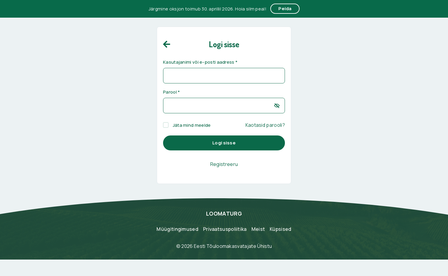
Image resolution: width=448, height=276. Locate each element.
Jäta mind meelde (187, 125)
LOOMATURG (224, 213)
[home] (166, 44)
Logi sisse (224, 143)
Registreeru (224, 164)
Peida (284, 8)
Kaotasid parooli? (265, 125)
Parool (171, 92)
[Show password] (276, 105)
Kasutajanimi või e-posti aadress (200, 62)
